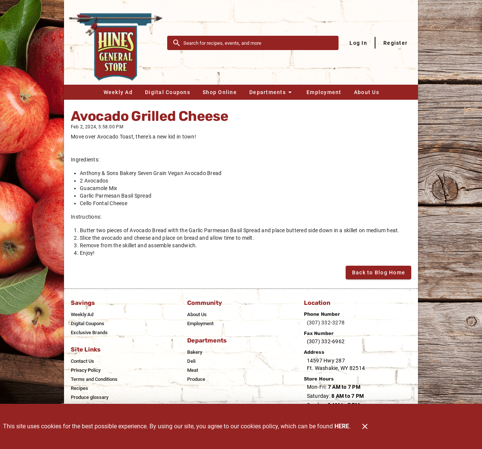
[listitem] (82, 314)
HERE (341, 426)
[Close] (365, 426)
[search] (258, 43)
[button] (271, 92)
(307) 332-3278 (326, 323)
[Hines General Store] (118, 42)
